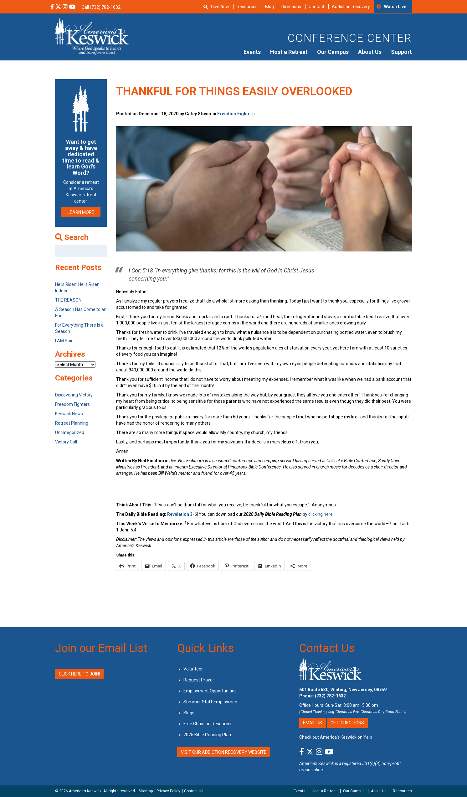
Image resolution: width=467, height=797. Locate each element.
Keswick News (69, 413)
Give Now (220, 6)
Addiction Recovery (351, 6)
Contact (316, 6)
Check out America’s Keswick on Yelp (335, 737)
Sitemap (146, 791)
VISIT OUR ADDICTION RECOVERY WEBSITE (223, 752)
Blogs (188, 712)
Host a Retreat (289, 52)
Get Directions (347, 722)
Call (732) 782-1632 (101, 7)
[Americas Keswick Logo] (92, 36)
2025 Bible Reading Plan (207, 734)
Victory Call (66, 441)
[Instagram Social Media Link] (65, 7)
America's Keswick (316, 763)
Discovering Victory (74, 394)
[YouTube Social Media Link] (72, 7)
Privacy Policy (168, 791)
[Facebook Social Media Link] (52, 7)
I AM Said (64, 340)
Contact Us (327, 648)
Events (252, 52)
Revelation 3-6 (182, 514)
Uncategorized (69, 432)
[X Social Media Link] (58, 7)
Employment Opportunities (210, 690)
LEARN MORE (81, 212)
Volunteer (193, 668)
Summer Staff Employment (211, 701)
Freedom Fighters (236, 113)
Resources (247, 6)
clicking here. (321, 514)
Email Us (312, 722)
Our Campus (333, 52)
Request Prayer (198, 679)
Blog (269, 6)
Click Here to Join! (79, 673)
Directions (291, 6)
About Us (370, 52)
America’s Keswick (85, 791)
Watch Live (395, 6)
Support (401, 52)
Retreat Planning (71, 423)
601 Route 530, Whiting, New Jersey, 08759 (343, 689)
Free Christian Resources (208, 723)
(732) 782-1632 (330, 695)
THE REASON (68, 300)
